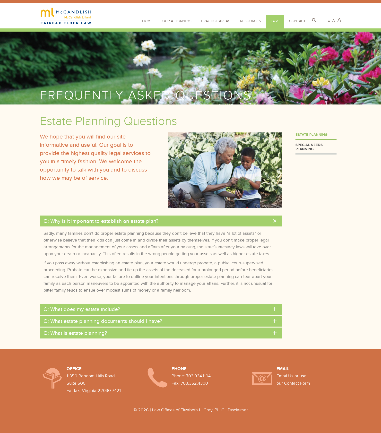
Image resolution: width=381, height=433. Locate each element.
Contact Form (297, 383)
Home (147, 21)
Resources (250, 21)
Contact (297, 21)
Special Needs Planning (309, 147)
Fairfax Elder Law (66, 16)
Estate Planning (311, 134)
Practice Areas (215, 21)
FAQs (275, 21)
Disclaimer (238, 409)
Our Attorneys (176, 21)
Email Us (285, 375)
